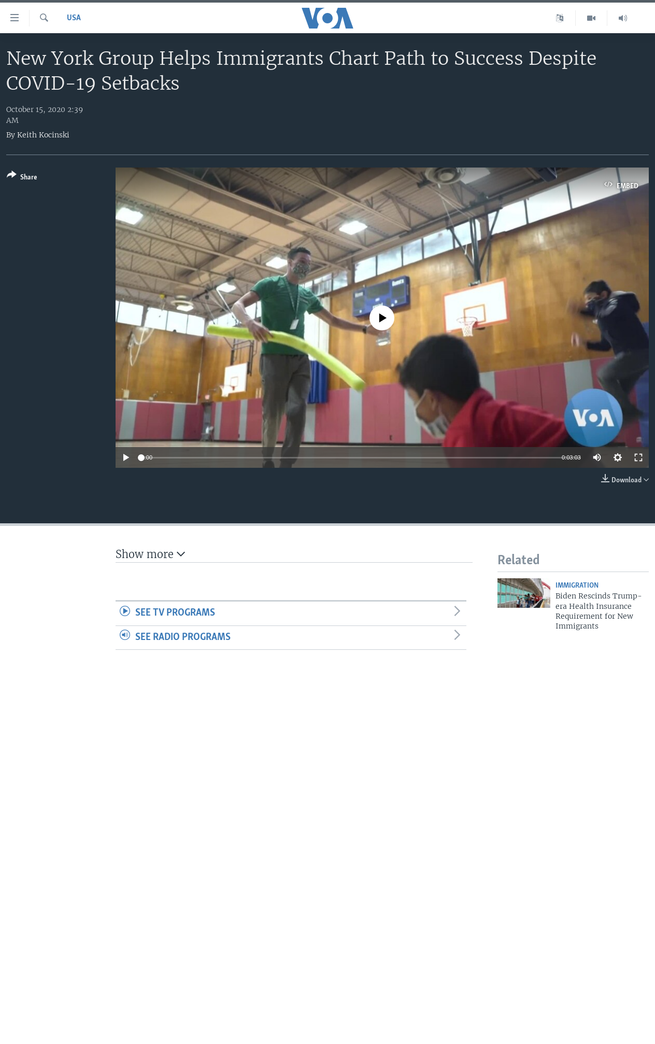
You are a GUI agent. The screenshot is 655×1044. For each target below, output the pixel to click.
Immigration (577, 586)
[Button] (22, 178)
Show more (150, 554)
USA (74, 18)
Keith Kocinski (43, 135)
